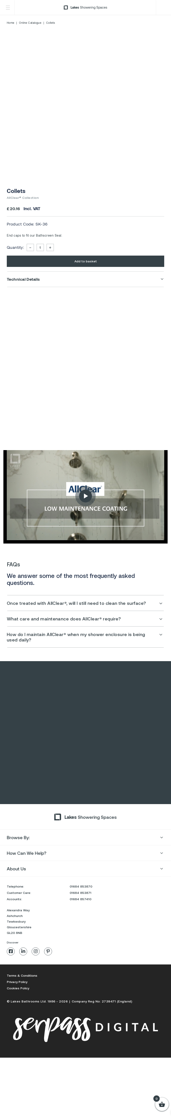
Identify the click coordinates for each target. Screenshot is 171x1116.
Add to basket (85, 261)
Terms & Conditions (22, 1018)
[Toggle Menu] (8, 7)
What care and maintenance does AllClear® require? (64, 618)
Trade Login (163, 7)
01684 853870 (81, 929)
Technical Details (23, 279)
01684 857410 (80, 941)
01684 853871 (80, 935)
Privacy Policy (17, 1024)
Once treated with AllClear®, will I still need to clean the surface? (76, 603)
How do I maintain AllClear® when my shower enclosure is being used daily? (76, 637)
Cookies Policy (18, 1031)
